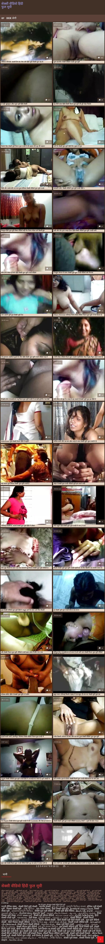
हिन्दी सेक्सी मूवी (86, 926)
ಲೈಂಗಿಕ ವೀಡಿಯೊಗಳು (84, 915)
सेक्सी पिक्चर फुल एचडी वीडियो (13, 898)
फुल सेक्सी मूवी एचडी (94, 894)
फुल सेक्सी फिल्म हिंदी (41, 894)
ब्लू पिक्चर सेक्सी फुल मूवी (14, 897)
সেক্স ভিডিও (29, 908)
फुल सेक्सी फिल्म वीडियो (8, 894)
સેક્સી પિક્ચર (7, 938)
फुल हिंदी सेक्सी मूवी (78, 895)
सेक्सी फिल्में (88, 917)
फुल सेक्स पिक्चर (54, 892)
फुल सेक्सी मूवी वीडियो (7, 895)
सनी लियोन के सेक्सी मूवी (42, 935)
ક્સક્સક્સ (22, 917)
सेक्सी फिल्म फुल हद (64, 900)
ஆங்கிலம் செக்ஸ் (87, 913)
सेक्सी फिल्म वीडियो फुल (79, 900)
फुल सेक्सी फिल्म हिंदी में (56, 894)
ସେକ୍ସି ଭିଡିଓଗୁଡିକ (29, 920)
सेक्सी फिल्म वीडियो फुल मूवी (15, 901)
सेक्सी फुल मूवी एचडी (47, 931)
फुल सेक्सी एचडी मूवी (93, 892)
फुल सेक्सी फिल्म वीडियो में (25, 894)
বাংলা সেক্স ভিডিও (91, 929)
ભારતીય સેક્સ (48, 924)
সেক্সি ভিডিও (56, 938)
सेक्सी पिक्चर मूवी (87, 938)
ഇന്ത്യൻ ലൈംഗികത (81, 908)
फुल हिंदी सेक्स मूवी (50, 895)
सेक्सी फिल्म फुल (80, 898)
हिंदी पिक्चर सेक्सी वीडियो (18, 922)
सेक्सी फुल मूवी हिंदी (9, 931)
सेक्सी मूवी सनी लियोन (92, 931)
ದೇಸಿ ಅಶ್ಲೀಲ (93, 935)
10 (54, 866)
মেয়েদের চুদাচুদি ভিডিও (22, 911)
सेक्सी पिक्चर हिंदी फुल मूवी (50, 898)
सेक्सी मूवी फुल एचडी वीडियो (69, 931)
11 (57, 866)
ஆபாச (73, 913)
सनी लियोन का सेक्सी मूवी (49, 929)
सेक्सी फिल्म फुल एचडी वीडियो (32, 900)
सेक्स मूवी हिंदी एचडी (65, 924)
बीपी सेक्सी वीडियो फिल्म (26, 929)
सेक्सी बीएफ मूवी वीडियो (27, 926)
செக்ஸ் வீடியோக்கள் (57, 913)
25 (64, 866)
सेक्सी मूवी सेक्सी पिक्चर (80, 933)
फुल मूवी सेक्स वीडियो (12, 892)
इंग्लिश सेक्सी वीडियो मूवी (71, 929)
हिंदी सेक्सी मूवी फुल (60, 908)
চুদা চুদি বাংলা (58, 906)
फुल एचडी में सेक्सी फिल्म (52, 891)
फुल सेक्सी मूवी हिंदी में (22, 895)
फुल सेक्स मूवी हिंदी (66, 892)
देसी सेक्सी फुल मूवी (21, 891)
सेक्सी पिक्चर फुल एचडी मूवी (77, 897)
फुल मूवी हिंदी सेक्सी (41, 892)
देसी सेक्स (33, 917)
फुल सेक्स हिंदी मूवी (79, 892)
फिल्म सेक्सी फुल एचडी (36, 891)
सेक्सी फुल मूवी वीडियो (44, 911)
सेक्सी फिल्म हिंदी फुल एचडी (33, 901)
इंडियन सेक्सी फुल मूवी (7, 891)
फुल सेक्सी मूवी (81, 894)
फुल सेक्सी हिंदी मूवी (37, 895)
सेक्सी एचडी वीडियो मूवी (78, 922)
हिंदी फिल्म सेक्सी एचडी (76, 935)
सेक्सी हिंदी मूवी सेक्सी (28, 906)
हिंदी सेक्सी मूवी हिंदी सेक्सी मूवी (71, 920)
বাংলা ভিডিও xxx (39, 922)
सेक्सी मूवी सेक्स (71, 938)
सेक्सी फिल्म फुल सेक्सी (49, 900)
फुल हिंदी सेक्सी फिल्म (64, 895)
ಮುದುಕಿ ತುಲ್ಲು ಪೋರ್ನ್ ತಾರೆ (32, 913)
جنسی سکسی (83, 924)
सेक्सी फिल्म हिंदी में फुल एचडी (52, 901)
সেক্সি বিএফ (59, 935)
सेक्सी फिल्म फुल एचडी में (14, 900)
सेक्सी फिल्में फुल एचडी (69, 901)
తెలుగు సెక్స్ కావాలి (84, 911)
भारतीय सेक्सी (45, 906)
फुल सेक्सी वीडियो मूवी (68, 926)
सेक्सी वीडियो (76, 917)
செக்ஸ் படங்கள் (60, 917)
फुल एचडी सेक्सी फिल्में (83, 891)
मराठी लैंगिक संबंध (9, 906)
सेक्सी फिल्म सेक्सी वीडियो (28, 924)
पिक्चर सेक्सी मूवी (14, 908)
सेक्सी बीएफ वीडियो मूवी (11, 933)
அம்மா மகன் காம (64, 915)
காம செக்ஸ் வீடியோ (26, 938)
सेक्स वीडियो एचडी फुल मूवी (58, 897)
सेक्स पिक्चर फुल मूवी (42, 897)
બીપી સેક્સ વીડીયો (58, 922)
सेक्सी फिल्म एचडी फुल (67, 898)
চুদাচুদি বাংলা (44, 917)
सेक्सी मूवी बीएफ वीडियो (44, 915)
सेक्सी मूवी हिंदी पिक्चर (64, 911)
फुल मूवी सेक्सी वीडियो (26, 892)
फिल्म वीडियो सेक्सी (47, 920)
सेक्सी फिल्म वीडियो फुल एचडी (56, 933)
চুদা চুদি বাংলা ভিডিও (48, 926)
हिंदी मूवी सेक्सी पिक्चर (32, 933)
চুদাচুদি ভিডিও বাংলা (76, 906)
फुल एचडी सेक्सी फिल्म (68, 891)
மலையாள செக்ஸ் (10, 920)
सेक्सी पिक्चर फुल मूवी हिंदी (32, 898)
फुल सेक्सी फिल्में (70, 894)
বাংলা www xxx (24, 915)
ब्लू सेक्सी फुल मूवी (29, 897)
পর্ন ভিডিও (43, 938)
